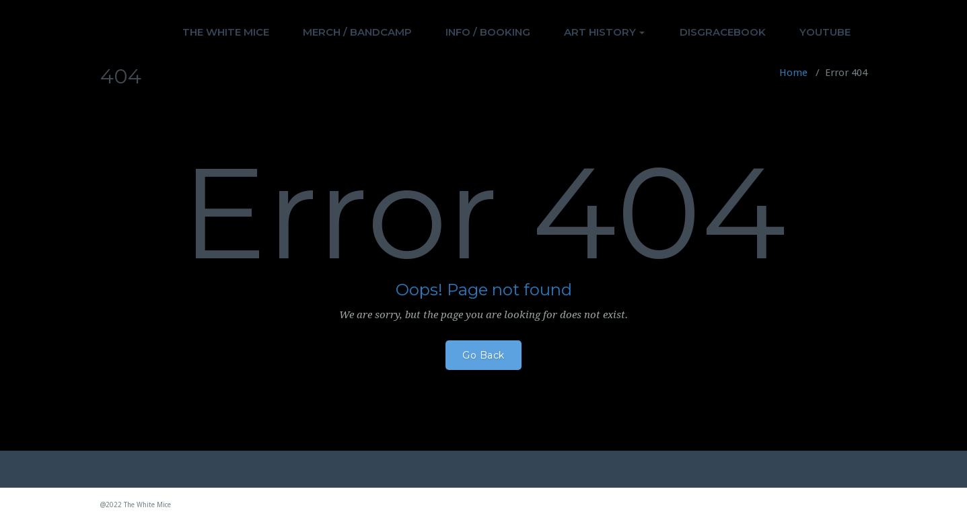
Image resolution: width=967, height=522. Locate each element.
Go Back (483, 355)
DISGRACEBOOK (723, 32)
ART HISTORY (604, 32)
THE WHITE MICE (225, 32)
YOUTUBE (825, 32)
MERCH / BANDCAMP (357, 32)
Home (793, 73)
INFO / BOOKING (487, 32)
